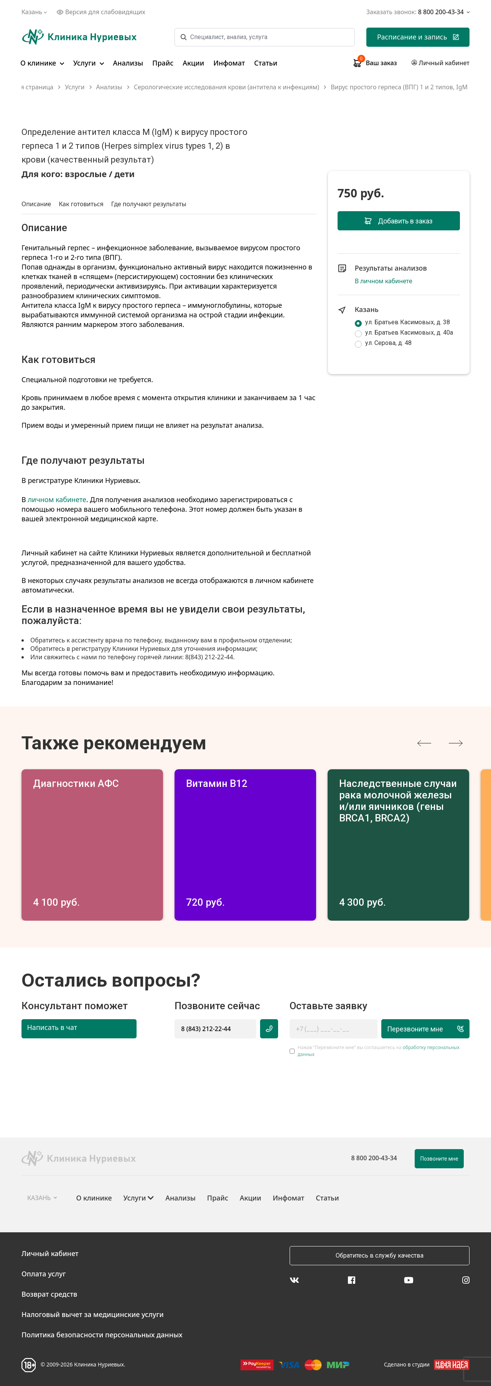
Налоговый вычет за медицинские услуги (92, 1314)
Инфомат (229, 62)
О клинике (42, 62)
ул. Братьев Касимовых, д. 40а (409, 332)
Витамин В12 (216, 783)
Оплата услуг (43, 1273)
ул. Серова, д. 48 (388, 342)
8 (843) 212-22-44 (206, 1029)
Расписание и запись (418, 36)
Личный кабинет (50, 1253)
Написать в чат (52, 1027)
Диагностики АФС (76, 783)
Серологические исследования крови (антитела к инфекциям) (226, 87)
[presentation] (424, 743)
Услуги (88, 62)
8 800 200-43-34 (374, 1158)
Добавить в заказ (399, 221)
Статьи (265, 62)
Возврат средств (49, 1294)
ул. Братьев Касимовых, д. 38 (407, 322)
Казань (35, 12)
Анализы (128, 62)
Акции (193, 62)
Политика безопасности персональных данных (102, 1334)
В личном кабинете (383, 281)
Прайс (162, 62)
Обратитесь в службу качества (379, 1255)
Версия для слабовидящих (100, 12)
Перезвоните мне (425, 1029)
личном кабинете (57, 499)
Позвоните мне (439, 1159)
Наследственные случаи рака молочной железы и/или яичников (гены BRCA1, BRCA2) (398, 801)
